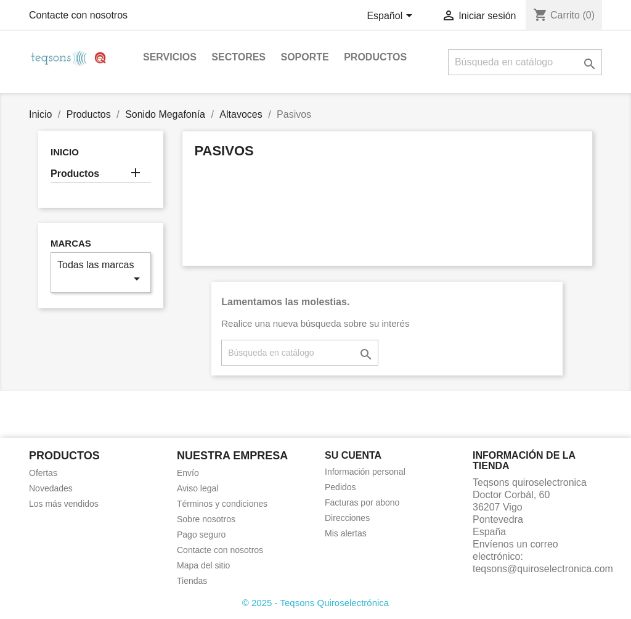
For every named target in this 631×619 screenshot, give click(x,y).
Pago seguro (201, 534)
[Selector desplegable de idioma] (391, 16)
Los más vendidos (64, 504)
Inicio (65, 152)
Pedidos (340, 487)
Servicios (170, 57)
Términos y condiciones (222, 504)
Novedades (51, 488)
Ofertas (43, 473)
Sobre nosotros (206, 519)
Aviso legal (197, 488)
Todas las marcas (100, 273)
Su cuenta (353, 455)
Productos (375, 57)
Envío (188, 473)
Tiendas (192, 581)
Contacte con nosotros (78, 15)
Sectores (238, 57)
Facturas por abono (362, 502)
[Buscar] (525, 62)
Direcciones (347, 518)
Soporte (304, 57)
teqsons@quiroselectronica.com (543, 569)
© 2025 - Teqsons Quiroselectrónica (315, 602)
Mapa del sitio (203, 565)
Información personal (365, 472)
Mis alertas (346, 533)
